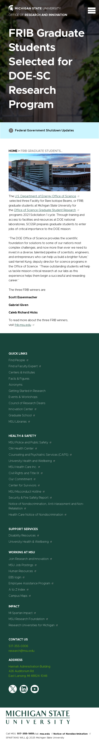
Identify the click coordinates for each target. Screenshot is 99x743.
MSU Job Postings (23, 565)
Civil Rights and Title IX (26, 473)
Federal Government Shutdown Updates (41, 130)
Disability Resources (24, 535)
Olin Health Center (23, 448)
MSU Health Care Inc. (24, 466)
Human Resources (23, 571)
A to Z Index (19, 589)
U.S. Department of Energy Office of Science (47, 196)
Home (13, 151)
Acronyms (16, 384)
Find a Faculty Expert (25, 366)
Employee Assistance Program (31, 583)
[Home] (38, 723)
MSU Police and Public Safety (30, 442)
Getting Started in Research (27, 391)
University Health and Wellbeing (32, 460)
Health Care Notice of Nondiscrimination (38, 514)
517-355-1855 (25, 734)
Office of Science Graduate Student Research (47, 210)
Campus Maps (20, 595)
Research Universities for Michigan (33, 625)
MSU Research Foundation (28, 619)
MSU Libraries (19, 421)
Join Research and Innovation (30, 558)
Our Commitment (22, 479)
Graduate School (22, 415)
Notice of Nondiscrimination (72, 734)
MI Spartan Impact (22, 613)
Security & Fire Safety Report (30, 497)
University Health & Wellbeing (30, 541)
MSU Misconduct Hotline (27, 491)
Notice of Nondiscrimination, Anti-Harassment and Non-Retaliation (46, 506)
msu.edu (46, 734)
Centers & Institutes (22, 372)
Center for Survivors (24, 485)
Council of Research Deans (27, 403)
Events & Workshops (23, 397)
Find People (19, 360)
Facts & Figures (19, 378)
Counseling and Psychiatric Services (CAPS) (40, 454)
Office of (38, 15)
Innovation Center (23, 409)
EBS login (17, 577)
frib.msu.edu (25, 325)
